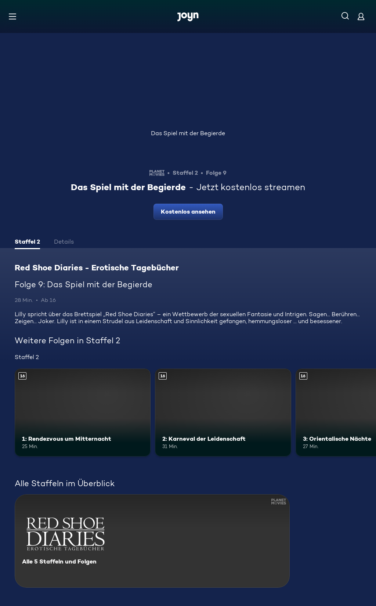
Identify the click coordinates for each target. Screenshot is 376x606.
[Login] (361, 16)
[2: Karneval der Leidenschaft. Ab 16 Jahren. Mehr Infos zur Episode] (223, 413)
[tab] (27, 242)
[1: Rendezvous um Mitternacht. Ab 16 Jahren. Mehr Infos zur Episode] (83, 413)
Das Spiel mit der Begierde (188, 133)
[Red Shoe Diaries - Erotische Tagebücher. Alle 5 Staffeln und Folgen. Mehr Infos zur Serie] (152, 541)
